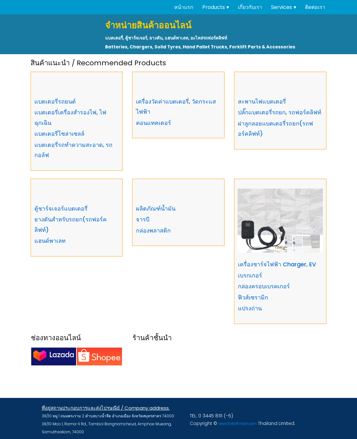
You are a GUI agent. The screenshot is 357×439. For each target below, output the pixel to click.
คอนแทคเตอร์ (153, 122)
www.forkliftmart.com (236, 423)
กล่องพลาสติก (153, 230)
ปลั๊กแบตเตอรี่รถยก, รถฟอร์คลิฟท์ (279, 112)
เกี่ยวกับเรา (250, 7)
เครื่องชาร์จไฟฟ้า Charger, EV (277, 264)
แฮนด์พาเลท (50, 240)
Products (213, 7)
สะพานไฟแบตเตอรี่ (262, 101)
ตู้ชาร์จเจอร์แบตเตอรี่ (61, 208)
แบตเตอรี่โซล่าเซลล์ (59, 133)
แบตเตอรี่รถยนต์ (55, 101)
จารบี (142, 219)
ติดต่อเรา (315, 7)
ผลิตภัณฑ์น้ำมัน (155, 208)
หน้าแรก (183, 7)
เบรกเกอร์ (250, 275)
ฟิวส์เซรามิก (253, 297)
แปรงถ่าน (250, 308)
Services (281, 7)
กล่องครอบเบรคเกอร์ (264, 286)
